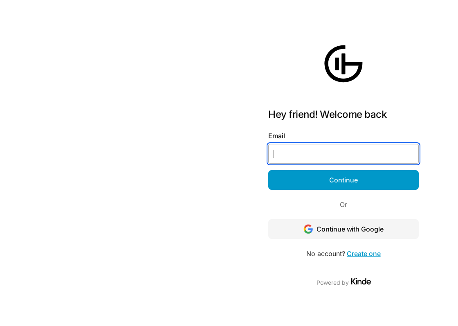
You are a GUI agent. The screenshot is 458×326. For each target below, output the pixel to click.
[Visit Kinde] (361, 281)
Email (276, 136)
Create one (363, 254)
